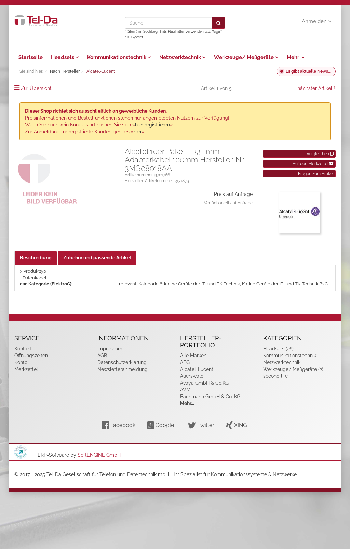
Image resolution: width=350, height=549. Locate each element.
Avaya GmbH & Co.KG (204, 383)
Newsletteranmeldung (122, 369)
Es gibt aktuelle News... (308, 71)
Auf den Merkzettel (313, 163)
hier (138, 131)
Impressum (109, 348)
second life (275, 376)
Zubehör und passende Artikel (97, 257)
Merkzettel (26, 369)
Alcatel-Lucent (196, 369)
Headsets (65, 57)
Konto (20, 362)
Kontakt (22, 348)
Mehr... (187, 403)
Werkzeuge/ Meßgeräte (246, 57)
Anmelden (317, 21)
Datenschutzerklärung (122, 362)
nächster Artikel (315, 88)
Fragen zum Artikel (316, 173)
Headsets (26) (278, 348)
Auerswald (192, 376)
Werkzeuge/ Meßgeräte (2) (293, 369)
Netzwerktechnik (182, 57)
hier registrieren (152, 125)
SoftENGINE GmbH (99, 455)
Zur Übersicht (36, 88)
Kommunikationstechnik (119, 57)
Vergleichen (320, 153)
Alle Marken (193, 355)
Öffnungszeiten (31, 355)
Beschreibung (36, 257)
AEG (185, 362)
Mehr (295, 57)
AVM (185, 389)
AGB (102, 355)
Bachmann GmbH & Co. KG (210, 396)
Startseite (30, 57)
